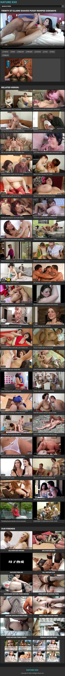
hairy (52, 52)
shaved (38, 52)
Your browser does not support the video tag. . (32, 31)
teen (13, 52)
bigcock (6, 55)
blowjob (30, 52)
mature (6, 52)
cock (46, 52)
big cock (21, 52)
